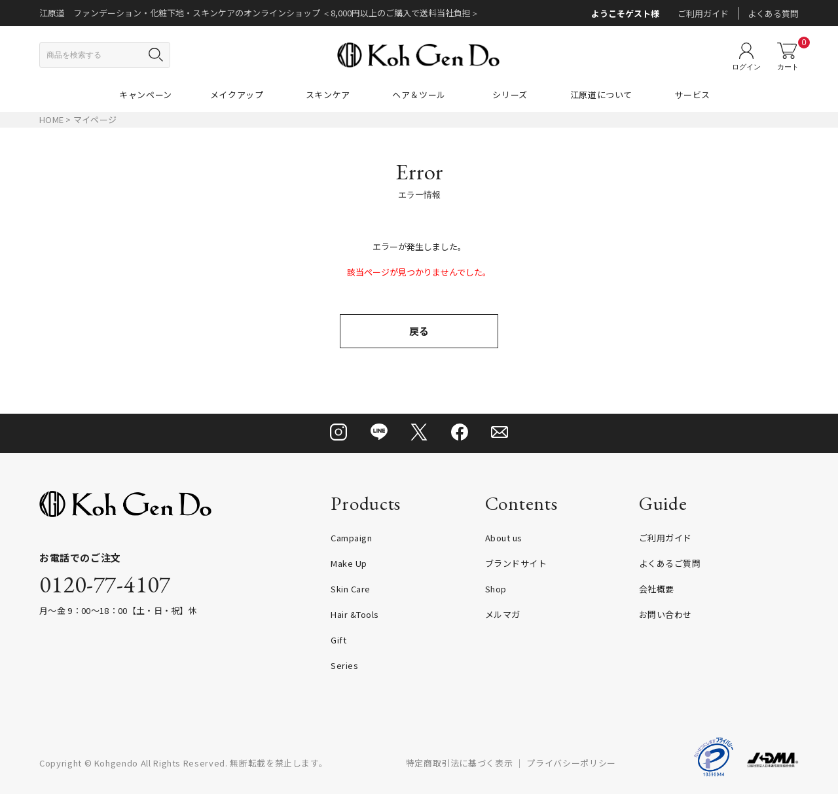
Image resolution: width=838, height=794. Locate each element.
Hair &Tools (355, 614)
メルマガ (502, 614)
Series (344, 665)
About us (503, 538)
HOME (51, 119)
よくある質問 (773, 13)
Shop (496, 589)
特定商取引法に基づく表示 (459, 763)
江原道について (601, 94)
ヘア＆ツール (419, 94)
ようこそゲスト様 (625, 13)
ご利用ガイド (703, 13)
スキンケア (328, 94)
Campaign (351, 538)
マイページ (95, 119)
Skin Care (351, 589)
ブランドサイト (516, 563)
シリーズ (510, 94)
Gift (338, 640)
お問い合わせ (665, 614)
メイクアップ (237, 94)
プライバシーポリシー (571, 763)
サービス (692, 94)
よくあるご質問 (670, 563)
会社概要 (656, 589)
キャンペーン (145, 94)
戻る (419, 331)
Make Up (349, 563)
